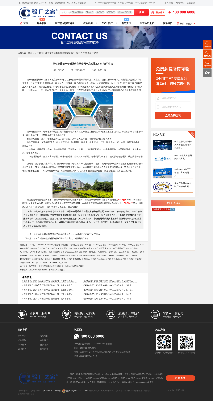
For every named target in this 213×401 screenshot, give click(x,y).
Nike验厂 (112, 255)
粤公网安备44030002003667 (75, 391)
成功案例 (88, 23)
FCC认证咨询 (66, 259)
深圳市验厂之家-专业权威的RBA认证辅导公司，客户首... (108, 290)
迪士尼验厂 (83, 252)
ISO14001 (77, 259)
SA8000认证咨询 (71, 252)
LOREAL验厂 (25, 259)
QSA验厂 (48, 259)
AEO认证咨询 (133, 245)
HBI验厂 (33, 245)
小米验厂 (94, 248)
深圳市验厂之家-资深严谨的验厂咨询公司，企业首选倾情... (49, 290)
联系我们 (167, 23)
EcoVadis (40, 245)
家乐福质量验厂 (38, 259)
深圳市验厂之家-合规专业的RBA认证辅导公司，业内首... (108, 281)
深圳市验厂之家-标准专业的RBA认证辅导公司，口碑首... (108, 285)
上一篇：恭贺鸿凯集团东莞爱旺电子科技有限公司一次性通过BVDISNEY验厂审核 (62, 234)
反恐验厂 (130, 259)
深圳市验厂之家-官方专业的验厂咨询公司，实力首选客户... (49, 299)
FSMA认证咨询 (84, 248)
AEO (141, 245)
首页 (25, 23)
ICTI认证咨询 (54, 252)
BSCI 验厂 (107, 23)
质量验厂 (138, 259)
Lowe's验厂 (120, 255)
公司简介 (44, 349)
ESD (70, 248)
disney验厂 (93, 252)
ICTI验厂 (44, 252)
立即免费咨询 (173, 115)
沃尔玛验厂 (113, 252)
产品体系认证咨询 (104, 259)
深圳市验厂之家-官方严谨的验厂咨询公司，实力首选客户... (49, 285)
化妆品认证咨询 (76, 245)
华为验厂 (43, 248)
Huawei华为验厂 (89, 255)
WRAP (32, 252)
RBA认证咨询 (77, 12)
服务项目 (41, 22)
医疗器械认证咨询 (64, 23)
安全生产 (22, 336)
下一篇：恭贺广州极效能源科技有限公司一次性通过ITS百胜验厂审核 (56, 238)
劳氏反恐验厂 (102, 255)
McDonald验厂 (132, 255)
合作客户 (44, 340)
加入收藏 (168, 3)
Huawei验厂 (34, 248)
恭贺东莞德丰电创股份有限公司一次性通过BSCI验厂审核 (61, 266)
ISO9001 (56, 259)
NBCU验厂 (122, 245)
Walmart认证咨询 (124, 12)
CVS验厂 (100, 12)
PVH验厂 (51, 248)
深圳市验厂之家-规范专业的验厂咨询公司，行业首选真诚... (49, 281)
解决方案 (159, 134)
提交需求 (157, 12)
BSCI (142, 252)
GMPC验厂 (88, 245)
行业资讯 (22, 344)
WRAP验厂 (24, 252)
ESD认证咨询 (61, 248)
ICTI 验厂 (44, 263)
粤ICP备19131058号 (52, 391)
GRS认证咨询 (76, 255)
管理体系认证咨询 (119, 259)
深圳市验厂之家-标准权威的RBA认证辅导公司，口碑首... (108, 299)
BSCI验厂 (135, 252)
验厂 (129, 252)
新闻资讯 (126, 22)
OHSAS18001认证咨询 (58, 263)
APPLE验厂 (112, 248)
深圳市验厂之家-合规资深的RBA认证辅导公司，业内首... (108, 294)
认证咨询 (122, 252)
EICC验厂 (36, 263)
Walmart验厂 (103, 252)
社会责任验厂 (25, 263)
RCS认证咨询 (112, 245)
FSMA (74, 248)
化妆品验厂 (65, 245)
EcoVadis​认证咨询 (52, 245)
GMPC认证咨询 (99, 245)
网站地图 (180, 3)
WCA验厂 (111, 12)
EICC (38, 252)
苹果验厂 (121, 248)
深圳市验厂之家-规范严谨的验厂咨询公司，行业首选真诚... (49, 294)
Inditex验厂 (24, 248)
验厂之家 (102, 248)
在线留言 (191, 3)
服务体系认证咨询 (89, 259)
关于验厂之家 (147, 23)
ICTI (62, 252)
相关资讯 (27, 277)
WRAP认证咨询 (131, 248)
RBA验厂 (89, 12)
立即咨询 (180, 378)
